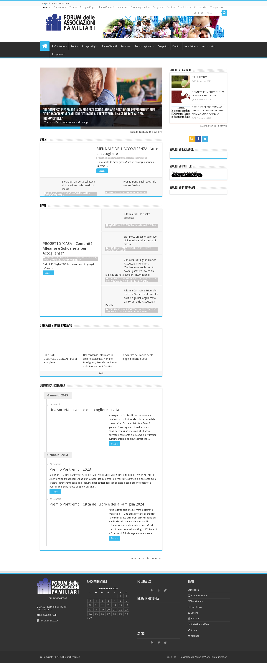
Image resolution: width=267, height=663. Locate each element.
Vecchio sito (200, 7)
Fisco (108, 227)
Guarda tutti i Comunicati (146, 558)
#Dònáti (193, 635)
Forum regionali (139, 7)
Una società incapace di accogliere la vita (84, 410)
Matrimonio (196, 601)
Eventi (169, 7)
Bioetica (193, 589)
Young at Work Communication (211, 657)
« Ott (89, 617)
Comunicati (106, 158)
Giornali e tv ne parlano (133, 158)
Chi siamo (58, 7)
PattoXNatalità (106, 7)
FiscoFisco (195, 607)
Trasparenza (216, 7)
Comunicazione (51, 260)
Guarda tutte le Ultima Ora (145, 132)
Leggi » (102, 171)
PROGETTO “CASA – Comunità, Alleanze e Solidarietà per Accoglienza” (68, 248)
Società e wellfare (71, 260)
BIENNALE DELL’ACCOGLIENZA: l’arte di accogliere (60, 359)
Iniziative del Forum (54, 195)
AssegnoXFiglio (87, 7)
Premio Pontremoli (125, 192)
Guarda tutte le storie (213, 125)
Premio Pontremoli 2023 (70, 469)
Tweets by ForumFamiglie (185, 172)
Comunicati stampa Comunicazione (64, 193)
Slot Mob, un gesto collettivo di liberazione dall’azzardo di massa (78, 185)
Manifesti (122, 7)
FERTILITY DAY (199, 77)
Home (45, 7)
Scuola (192, 630)
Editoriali (151, 225)
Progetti (157, 7)
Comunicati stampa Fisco (133, 225)
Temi (71, 7)
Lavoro (193, 612)
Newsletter (183, 7)
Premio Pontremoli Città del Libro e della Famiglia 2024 (97, 504)
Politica (193, 618)
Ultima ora (141, 192)
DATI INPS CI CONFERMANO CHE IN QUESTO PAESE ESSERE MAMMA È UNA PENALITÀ (207, 110)
